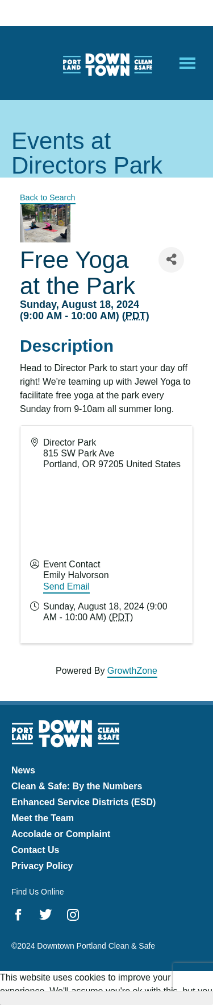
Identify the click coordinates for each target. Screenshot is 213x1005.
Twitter (46, 914)
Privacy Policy (42, 866)
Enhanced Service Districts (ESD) (83, 802)
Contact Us (35, 850)
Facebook (18, 914)
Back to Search (48, 197)
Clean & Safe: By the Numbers (76, 786)
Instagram (73, 914)
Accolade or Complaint (60, 834)
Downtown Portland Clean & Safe (107, 63)
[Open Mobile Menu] (187, 63)
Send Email (66, 586)
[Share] (171, 260)
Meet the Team (42, 818)
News (23, 770)
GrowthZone (132, 671)
